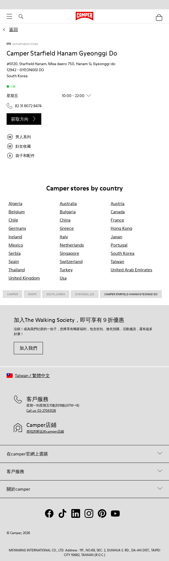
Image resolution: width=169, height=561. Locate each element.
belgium (17, 212)
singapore (69, 253)
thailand (17, 270)
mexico (16, 245)
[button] (51, 95)
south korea (122, 253)
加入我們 (28, 348)
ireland (15, 237)
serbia (15, 253)
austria (117, 203)
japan (116, 237)
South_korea (56, 294)
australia (68, 203)
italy (64, 237)
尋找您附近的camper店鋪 (45, 431)
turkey (66, 270)
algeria (15, 203)
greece (67, 228)
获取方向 (24, 119)
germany (17, 228)
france (117, 220)
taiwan (117, 261)
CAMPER (12, 294)
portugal (119, 245)
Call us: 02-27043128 (41, 410)
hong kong (121, 228)
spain (14, 261)
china (65, 220)
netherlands (72, 245)
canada (118, 212)
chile (13, 220)
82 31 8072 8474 (24, 106)
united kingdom (24, 278)
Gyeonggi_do (84, 294)
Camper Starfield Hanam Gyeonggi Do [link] (130, 294)
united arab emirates (131, 270)
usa (63, 278)
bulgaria (68, 212)
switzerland (71, 261)
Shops (32, 294)
